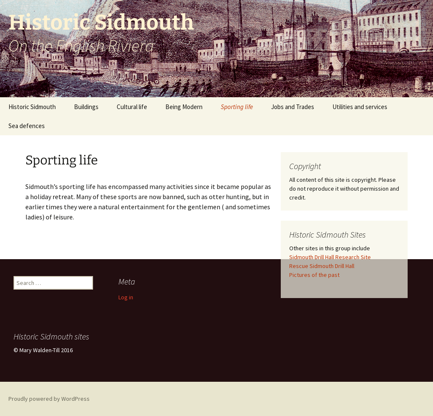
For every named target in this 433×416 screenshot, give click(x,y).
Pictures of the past (314, 275)
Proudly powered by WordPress (49, 398)
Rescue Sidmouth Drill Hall (321, 266)
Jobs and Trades (292, 107)
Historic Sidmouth (32, 107)
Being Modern (184, 107)
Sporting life (237, 107)
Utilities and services (359, 107)
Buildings (86, 107)
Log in (125, 297)
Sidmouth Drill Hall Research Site (330, 257)
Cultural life (132, 107)
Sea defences (26, 126)
